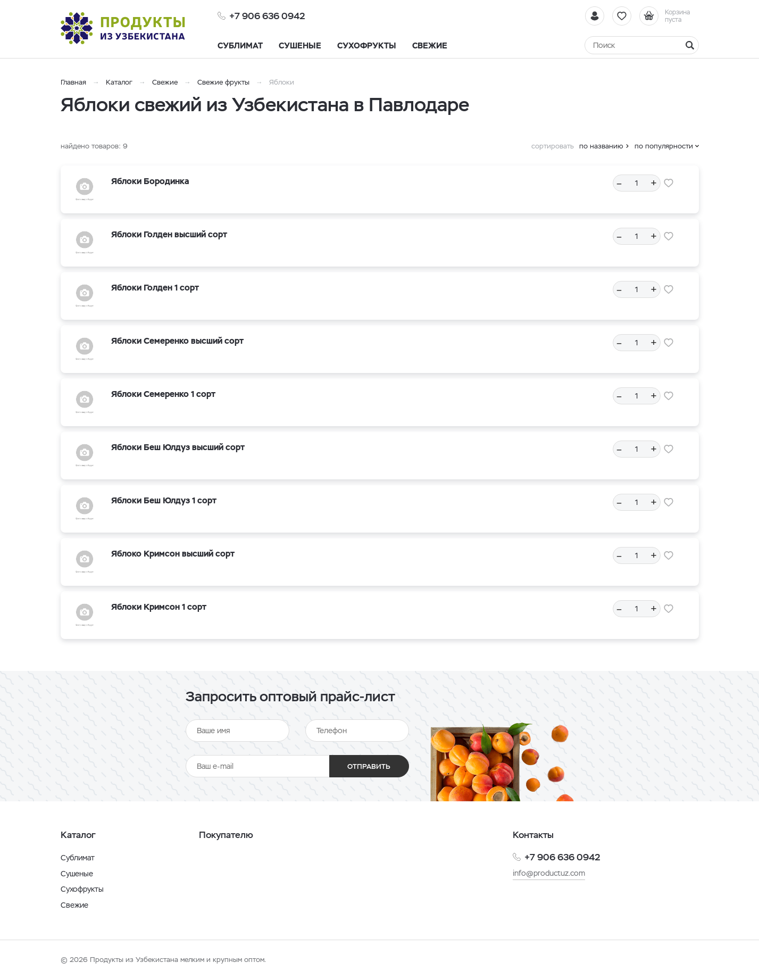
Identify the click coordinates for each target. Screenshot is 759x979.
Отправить (368, 766)
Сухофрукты (82, 889)
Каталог (119, 82)
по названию (601, 146)
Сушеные (77, 873)
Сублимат (78, 857)
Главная (73, 82)
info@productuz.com (549, 873)
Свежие (165, 82)
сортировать (552, 146)
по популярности (664, 146)
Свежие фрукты (223, 82)
